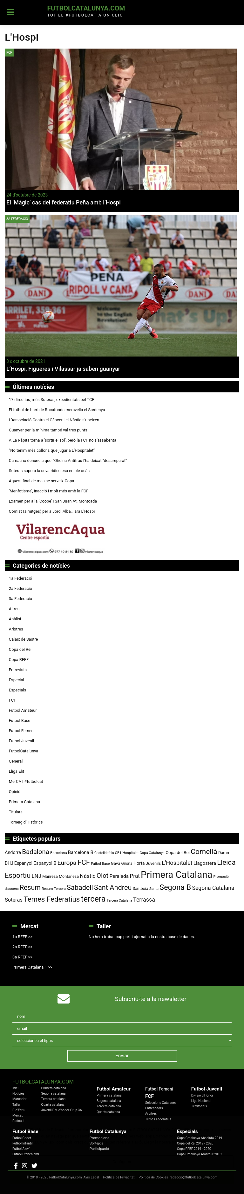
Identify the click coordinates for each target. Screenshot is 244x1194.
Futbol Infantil (22, 1143)
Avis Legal (91, 1177)
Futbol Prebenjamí (25, 1154)
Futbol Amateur (23, 710)
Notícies (18, 1093)
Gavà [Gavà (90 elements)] (115, 863)
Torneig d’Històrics (26, 822)
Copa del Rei (20, 649)
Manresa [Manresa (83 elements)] (50, 876)
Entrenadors (154, 1108)
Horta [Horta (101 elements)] (139, 863)
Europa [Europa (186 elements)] (67, 862)
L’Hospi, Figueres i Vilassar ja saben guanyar (63, 368)
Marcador (19, 1099)
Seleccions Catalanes (161, 1103)
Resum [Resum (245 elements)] (30, 887)
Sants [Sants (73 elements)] (154, 888)
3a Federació (17, 219)
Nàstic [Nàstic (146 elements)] (87, 876)
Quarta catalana (52, 1105)
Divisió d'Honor (202, 1095)
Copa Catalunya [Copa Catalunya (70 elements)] (152, 853)
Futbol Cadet (21, 1138)
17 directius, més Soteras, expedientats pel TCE (51, 399)
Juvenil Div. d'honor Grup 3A (61, 1110)
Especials (17, 690)
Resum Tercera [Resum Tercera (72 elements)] (54, 888)
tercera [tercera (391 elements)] (93, 899)
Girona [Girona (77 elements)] (126, 863)
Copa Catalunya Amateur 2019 (199, 1154)
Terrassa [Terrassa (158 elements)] (144, 899)
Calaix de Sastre (23, 639)
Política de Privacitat (119, 1177)
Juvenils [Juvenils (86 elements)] (153, 863)
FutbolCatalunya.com (86, 8)
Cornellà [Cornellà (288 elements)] (204, 851)
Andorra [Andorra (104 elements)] (13, 852)
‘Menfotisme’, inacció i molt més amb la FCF (48, 491)
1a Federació (20, 578)
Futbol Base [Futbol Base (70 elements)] (100, 864)
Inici (15, 1088)
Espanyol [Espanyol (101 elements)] (23, 863)
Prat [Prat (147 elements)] (134, 876)
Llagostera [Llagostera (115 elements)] (204, 863)
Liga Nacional (201, 1101)
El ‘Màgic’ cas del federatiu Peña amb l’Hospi (63, 202)
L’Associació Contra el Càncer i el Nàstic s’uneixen (54, 419)
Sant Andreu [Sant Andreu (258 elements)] (113, 887)
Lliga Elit (16, 771)
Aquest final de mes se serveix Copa (41, 480)
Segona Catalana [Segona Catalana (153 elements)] (213, 888)
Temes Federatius (158, 1119)
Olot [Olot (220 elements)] (102, 875)
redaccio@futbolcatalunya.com (194, 1177)
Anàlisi (15, 619)
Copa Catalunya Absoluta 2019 (199, 1138)
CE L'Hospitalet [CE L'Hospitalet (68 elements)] (127, 853)
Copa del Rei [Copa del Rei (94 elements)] (178, 852)
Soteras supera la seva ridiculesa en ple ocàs (49, 470)
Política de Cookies (153, 1177)
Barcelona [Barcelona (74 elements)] (58, 852)
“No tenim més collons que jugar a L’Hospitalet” (52, 450)
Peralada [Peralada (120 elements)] (119, 876)
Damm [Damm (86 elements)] (224, 852)
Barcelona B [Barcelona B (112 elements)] (80, 852)
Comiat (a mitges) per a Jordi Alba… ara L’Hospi (52, 511)
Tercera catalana (53, 1099)
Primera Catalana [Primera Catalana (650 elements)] (176, 874)
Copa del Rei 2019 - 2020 (195, 1143)
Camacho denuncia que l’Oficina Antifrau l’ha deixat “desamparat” (68, 460)
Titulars (16, 812)
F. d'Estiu (18, 1110)
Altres (14, 608)
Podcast (18, 1121)
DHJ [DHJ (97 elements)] (9, 863)
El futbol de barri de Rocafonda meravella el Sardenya (57, 409)
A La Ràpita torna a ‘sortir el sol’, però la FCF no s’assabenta (62, 440)
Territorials (199, 1106)
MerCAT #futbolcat (26, 781)
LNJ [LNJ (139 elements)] (36, 876)
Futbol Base (19, 720)
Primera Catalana (24, 801)
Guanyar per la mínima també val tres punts (48, 430)
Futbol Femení (22, 730)
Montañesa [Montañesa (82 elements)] (69, 876)
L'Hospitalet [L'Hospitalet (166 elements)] (177, 862)
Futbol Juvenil (21, 740)
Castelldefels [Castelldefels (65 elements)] (104, 853)
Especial (16, 679)
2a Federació (20, 588)
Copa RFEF (19, 659)
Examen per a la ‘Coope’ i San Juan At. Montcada (53, 501)
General (16, 761)
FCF (9, 52)
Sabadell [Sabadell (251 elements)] (80, 887)
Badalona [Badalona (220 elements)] (35, 852)
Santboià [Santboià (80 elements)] (140, 888)
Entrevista (18, 669)
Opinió (15, 791)
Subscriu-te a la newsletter (150, 999)
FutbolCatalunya (23, 751)
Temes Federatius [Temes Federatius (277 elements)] (52, 899)
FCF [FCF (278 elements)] (84, 862)
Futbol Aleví (21, 1149)
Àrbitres (16, 629)
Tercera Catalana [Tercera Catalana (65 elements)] (119, 900)
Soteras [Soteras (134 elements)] (14, 900)
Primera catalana (53, 1088)
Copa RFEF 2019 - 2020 (194, 1149)
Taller (16, 1105)
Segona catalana (53, 1093)
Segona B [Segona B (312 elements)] (175, 887)
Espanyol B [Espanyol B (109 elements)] (44, 863)
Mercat (17, 1115)
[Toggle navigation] (10, 12)
